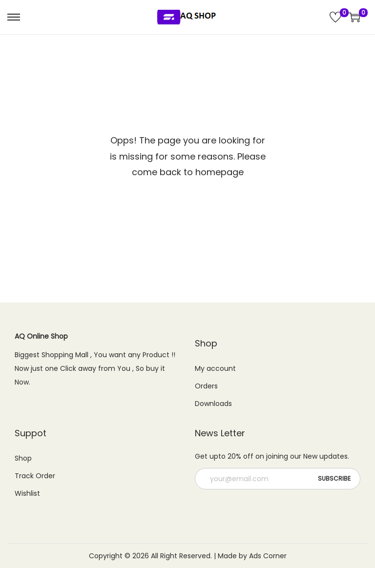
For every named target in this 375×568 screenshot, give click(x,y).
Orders (206, 386)
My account (215, 368)
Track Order (35, 476)
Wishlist (27, 493)
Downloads (213, 403)
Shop (23, 458)
